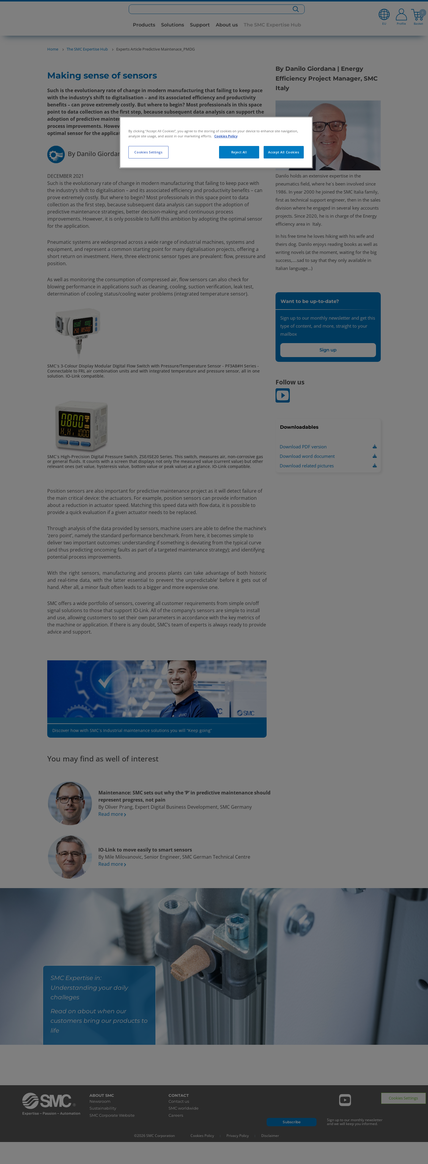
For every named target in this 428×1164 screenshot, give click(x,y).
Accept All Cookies (283, 152)
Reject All (239, 152)
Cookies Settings (148, 152)
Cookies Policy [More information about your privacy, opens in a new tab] (225, 136)
